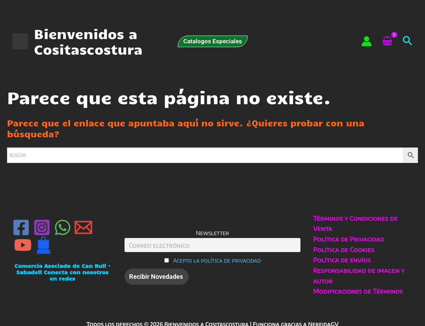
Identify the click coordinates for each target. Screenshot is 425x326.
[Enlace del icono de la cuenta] (366, 41)
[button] (213, 41)
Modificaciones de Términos (357, 291)
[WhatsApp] (62, 227)
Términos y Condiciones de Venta (355, 223)
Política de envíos (341, 260)
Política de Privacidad (348, 239)
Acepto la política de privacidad (217, 260)
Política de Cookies (343, 249)
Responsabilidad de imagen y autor (358, 275)
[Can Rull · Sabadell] (43, 245)
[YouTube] (23, 245)
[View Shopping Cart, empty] (387, 41)
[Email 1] (83, 227)
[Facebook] (21, 227)
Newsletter (212, 233)
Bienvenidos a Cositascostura (88, 41)
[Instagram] (42, 227)
